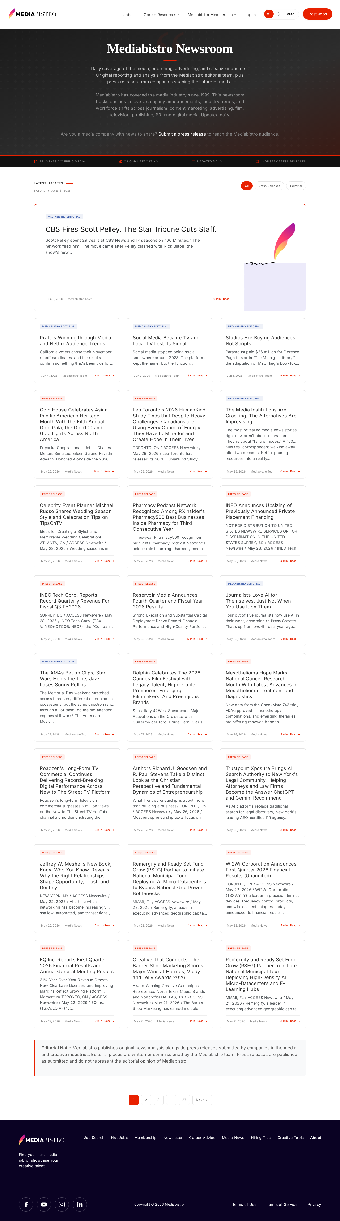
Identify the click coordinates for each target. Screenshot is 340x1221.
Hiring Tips (261, 1137)
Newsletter (173, 1137)
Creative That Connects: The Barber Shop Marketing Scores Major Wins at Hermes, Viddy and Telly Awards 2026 (168, 968)
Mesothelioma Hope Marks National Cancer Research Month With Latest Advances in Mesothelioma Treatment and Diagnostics (262, 684)
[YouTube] (44, 1204)
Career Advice (202, 1137)
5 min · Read (290, 375)
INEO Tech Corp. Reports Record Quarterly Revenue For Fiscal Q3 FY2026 (75, 601)
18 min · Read (197, 638)
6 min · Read (223, 299)
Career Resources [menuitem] (160, 14)
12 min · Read (104, 471)
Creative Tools (290, 1137)
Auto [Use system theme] (290, 14)
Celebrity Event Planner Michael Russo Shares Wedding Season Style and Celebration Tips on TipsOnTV (77, 514)
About (315, 1137)
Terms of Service (282, 1204)
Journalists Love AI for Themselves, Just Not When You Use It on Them (258, 601)
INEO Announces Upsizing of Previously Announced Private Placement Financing (260, 511)
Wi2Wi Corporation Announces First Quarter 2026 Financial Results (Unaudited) (261, 870)
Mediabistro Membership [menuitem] (210, 14)
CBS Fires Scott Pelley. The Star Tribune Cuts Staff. (131, 229)
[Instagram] (62, 1204)
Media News (233, 1137)
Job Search (94, 1137)
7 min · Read (105, 1021)
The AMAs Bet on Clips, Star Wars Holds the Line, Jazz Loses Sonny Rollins (73, 678)
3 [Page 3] (158, 1100)
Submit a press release (182, 133)
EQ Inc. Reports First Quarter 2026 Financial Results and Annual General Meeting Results (77, 965)
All (247, 186)
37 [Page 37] (184, 1100)
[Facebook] (26, 1204)
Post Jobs (318, 14)
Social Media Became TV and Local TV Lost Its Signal (166, 340)
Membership (145, 1137)
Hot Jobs (119, 1137)
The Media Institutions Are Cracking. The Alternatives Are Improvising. (261, 416)
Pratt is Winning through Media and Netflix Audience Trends (75, 340)
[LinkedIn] (80, 1204)
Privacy (314, 1204)
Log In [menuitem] (250, 14)
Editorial (296, 186)
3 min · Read (197, 471)
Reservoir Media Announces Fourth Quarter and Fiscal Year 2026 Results (168, 601)
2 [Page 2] (146, 1100)
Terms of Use (244, 1204)
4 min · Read (290, 561)
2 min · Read (105, 561)
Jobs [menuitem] (127, 14)
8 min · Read (290, 471)
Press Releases (269, 186)
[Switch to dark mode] (279, 14)
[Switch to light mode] (269, 14)
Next (202, 1100)
